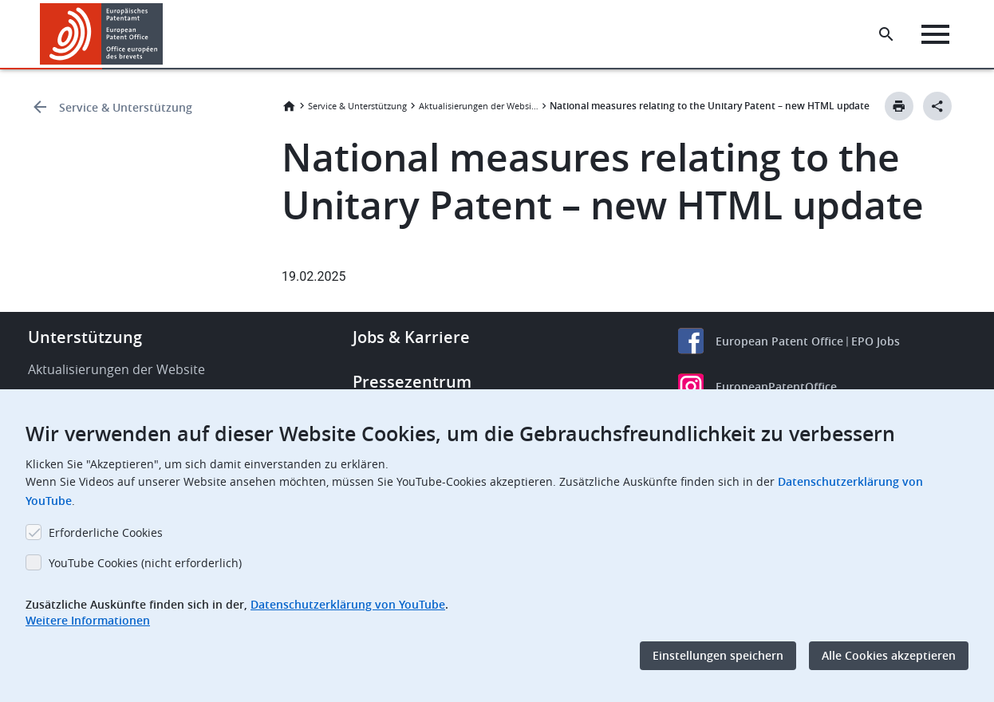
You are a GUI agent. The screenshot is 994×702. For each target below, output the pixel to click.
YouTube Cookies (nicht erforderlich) (145, 562)
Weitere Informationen (88, 620)
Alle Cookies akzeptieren (889, 655)
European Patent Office (779, 341)
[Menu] (935, 34)
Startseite (289, 106)
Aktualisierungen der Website (478, 106)
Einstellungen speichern (718, 655)
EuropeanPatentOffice (776, 386)
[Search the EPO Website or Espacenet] (886, 34)
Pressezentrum (412, 381)
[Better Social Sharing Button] (937, 106)
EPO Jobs (875, 341)
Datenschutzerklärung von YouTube (347, 604)
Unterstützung (85, 337)
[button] (166, 34)
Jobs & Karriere (411, 337)
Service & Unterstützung (125, 107)
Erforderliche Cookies (106, 532)
